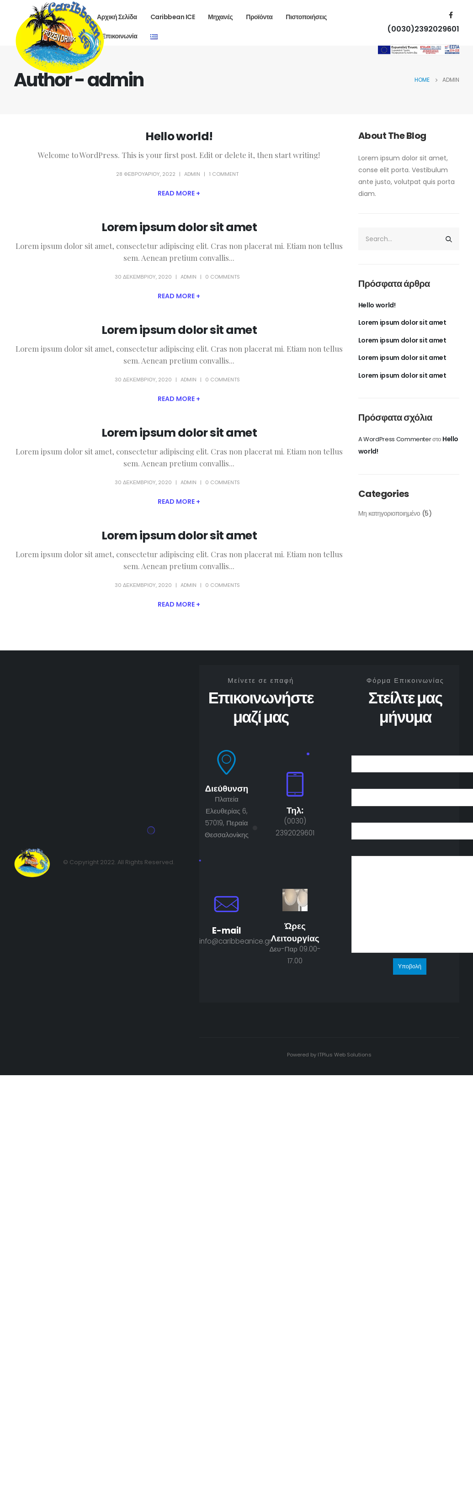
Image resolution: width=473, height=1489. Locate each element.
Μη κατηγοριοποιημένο (389, 513)
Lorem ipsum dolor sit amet (179, 227)
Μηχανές (220, 16)
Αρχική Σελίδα (117, 16)
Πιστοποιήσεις (306, 16)
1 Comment (224, 174)
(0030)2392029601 (423, 29)
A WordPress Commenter (394, 439)
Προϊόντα (259, 16)
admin (192, 174)
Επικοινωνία (119, 36)
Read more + (179, 193)
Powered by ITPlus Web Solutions (329, 1054)
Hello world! (179, 136)
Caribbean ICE (172, 16)
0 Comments (222, 276)
